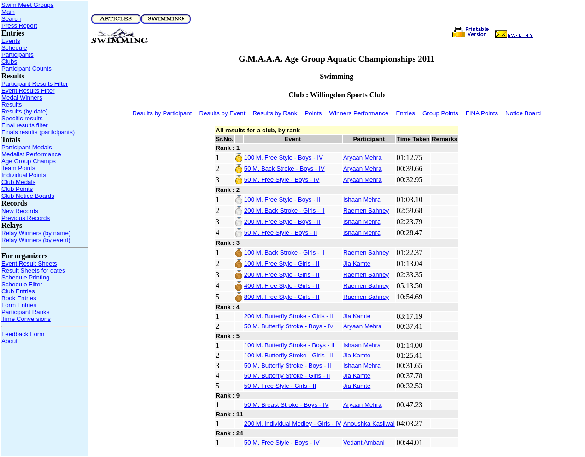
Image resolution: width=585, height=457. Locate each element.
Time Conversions (26, 318)
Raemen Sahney (366, 210)
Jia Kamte (356, 263)
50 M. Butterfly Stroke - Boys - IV (288, 326)
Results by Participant (162, 113)
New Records (19, 211)
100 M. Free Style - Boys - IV (283, 157)
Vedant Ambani (364, 442)
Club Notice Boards (27, 195)
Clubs (9, 61)
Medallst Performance (31, 154)
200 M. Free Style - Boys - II (282, 221)
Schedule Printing (25, 277)
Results (11, 104)
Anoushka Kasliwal (369, 423)
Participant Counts (26, 68)
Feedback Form (22, 334)
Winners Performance (359, 113)
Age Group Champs (28, 161)
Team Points (18, 168)
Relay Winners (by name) (35, 233)
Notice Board (523, 113)
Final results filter (24, 125)
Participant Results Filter (34, 83)
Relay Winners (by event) (35, 240)
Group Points (440, 113)
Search (11, 18)
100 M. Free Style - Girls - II (282, 263)
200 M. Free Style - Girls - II (282, 274)
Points (313, 113)
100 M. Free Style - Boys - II (282, 199)
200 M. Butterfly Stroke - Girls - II (288, 316)
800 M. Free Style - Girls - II (282, 296)
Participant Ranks (25, 312)
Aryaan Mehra (362, 157)
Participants (17, 54)
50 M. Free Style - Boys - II (280, 232)
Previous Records (25, 217)
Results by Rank (274, 113)
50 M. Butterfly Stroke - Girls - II (287, 375)
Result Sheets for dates (33, 270)
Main (8, 11)
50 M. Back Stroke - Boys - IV (284, 168)
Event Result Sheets (29, 263)
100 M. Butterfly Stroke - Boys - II (289, 345)
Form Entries (18, 305)
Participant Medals (26, 147)
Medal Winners (21, 97)
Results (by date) (24, 111)
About (9, 341)
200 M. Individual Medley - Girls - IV (292, 423)
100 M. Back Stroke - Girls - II (284, 252)
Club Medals (18, 181)
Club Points (17, 188)
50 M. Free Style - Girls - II (280, 385)
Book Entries (18, 298)
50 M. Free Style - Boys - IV (282, 179)
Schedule (14, 47)
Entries (405, 113)
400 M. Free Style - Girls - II (282, 285)
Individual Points (23, 175)
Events (10, 40)
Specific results (22, 118)
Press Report (19, 25)
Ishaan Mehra (362, 199)
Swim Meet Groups (27, 4)
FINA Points (482, 113)
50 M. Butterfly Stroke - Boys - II (287, 365)
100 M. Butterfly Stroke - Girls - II (288, 355)
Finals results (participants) (38, 132)
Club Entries (18, 291)
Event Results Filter (28, 90)
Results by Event (222, 113)
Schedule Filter (21, 284)
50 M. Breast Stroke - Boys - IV (286, 404)
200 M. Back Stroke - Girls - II (284, 210)
